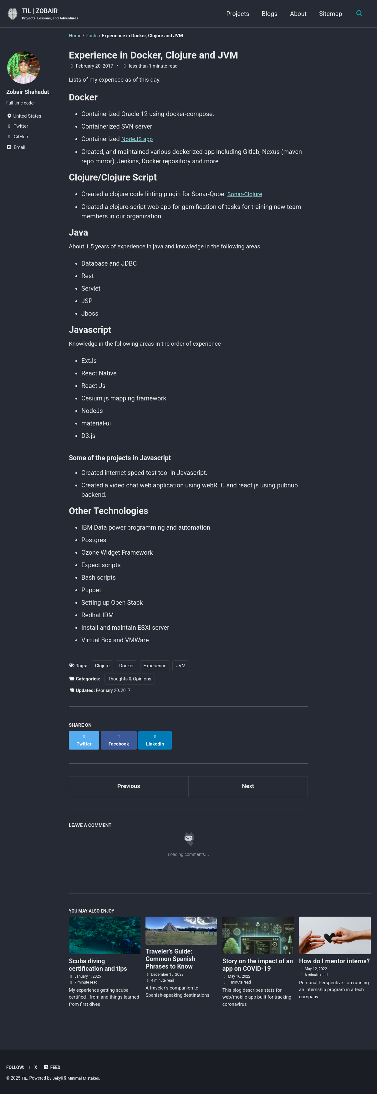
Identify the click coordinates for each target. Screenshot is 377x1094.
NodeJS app (138, 141)
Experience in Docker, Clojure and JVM (153, 55)
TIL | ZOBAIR (52, 14)
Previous (128, 789)
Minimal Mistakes (86, 1078)
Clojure (102, 674)
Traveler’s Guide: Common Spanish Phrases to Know (170, 964)
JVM (181, 674)
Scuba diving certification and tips (98, 969)
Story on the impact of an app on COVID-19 (257, 969)
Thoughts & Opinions (129, 687)
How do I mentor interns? (334, 965)
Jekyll (58, 1078)
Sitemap (328, 14)
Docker (126, 674)
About (296, 14)
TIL (24, 1078)
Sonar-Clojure (246, 197)
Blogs (268, 14)
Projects (236, 14)
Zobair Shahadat (29, 92)
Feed (54, 1067)
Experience (155, 674)
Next (248, 789)
